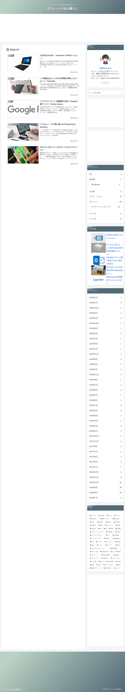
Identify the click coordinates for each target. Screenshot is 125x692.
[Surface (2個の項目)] (118, 541)
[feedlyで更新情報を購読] (105, 82)
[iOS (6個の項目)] (101, 525)
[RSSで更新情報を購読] (108, 82)
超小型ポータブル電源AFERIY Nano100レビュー (115, 270)
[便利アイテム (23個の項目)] (105, 518)
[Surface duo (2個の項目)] (104, 551)
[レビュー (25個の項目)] (117, 515)
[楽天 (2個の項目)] (118, 545)
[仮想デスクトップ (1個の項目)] (96, 568)
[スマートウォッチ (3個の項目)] (96, 538)
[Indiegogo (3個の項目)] (117, 538)
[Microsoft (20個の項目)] (117, 518)
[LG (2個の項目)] (112, 551)
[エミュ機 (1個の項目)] (93, 561)
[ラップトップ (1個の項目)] (95, 558)
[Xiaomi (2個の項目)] (117, 555)
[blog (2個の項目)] (92, 545)
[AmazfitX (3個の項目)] (117, 535)
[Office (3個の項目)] (118, 532)
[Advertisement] (62, 28)
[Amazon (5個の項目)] (93, 528)
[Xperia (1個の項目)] (118, 561)
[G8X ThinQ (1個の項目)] (108, 568)
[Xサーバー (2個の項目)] (110, 545)
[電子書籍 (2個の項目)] (116, 548)
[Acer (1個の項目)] (99, 564)
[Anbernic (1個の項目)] (105, 558)
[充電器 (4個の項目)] (118, 528)
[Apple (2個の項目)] (118, 551)
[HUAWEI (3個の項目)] (109, 532)
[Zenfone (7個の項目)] (93, 525)
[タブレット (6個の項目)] (109, 525)
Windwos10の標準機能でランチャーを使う (114, 280)
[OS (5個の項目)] (100, 528)
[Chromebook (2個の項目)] (107, 555)
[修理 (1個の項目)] (92, 564)
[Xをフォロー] (102, 82)
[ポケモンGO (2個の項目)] (94, 551)
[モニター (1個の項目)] (117, 568)
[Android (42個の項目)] (102, 515)
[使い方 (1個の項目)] (101, 561)
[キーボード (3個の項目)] (109, 541)
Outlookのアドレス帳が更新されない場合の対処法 (114, 260)
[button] (121, 93)
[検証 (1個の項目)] (118, 564)
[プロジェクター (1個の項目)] (109, 564)
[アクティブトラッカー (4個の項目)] (97, 532)
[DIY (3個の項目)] (92, 541)
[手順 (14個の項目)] (92, 522)
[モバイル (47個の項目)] (93, 515)
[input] (105, 93)
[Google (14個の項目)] (100, 522)
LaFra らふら (105, 68)
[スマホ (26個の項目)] (109, 515)
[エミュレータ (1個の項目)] (116, 558)
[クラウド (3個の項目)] (99, 541)
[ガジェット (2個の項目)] (94, 555)
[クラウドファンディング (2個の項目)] (99, 548)
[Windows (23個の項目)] (94, 518)
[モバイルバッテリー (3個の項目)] (97, 535)
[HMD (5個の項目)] (118, 525)
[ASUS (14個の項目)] (109, 522)
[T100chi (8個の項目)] (117, 522)
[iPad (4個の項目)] (111, 528)
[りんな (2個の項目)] (100, 545)
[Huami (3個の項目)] (108, 538)
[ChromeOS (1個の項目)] (110, 561)
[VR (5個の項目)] (105, 528)
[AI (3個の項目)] (108, 535)
